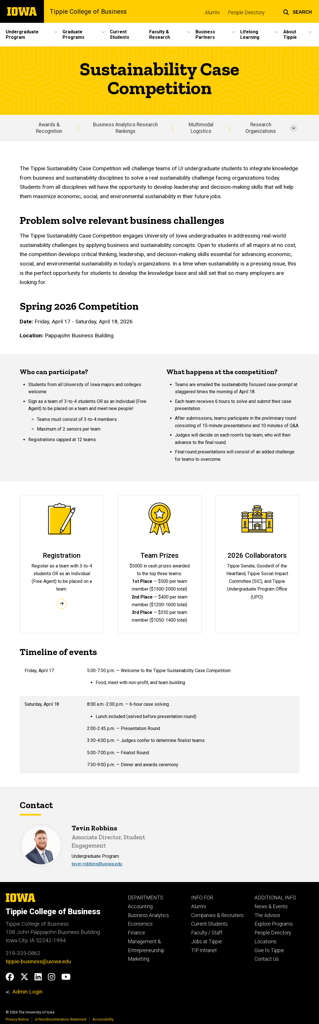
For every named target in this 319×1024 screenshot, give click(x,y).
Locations (265, 941)
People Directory (246, 12)
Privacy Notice (17, 1019)
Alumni (212, 12)
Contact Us (267, 959)
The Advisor (267, 915)
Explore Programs (274, 924)
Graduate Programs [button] (73, 34)
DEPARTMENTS (145, 898)
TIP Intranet (204, 950)
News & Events (271, 906)
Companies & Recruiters (217, 915)
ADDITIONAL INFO (275, 898)
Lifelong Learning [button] (249, 34)
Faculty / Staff (206, 933)
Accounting (140, 906)
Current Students (119, 34)
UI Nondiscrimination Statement (60, 1019)
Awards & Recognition (49, 128)
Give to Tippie (269, 950)
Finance (136, 933)
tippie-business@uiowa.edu (38, 961)
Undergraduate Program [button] (22, 34)
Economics (140, 924)
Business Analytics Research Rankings (125, 128)
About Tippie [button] (290, 34)
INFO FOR (202, 898)
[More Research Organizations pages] (293, 128)
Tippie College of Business (88, 11)
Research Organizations (260, 128)
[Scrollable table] (159, 717)
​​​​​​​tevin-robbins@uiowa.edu (97, 864)
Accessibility (103, 1019)
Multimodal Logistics (201, 128)
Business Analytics (148, 915)
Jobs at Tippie (206, 941)
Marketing (138, 959)
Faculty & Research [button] (159, 34)
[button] (297, 11)
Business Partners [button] (205, 34)
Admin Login (27, 991)
